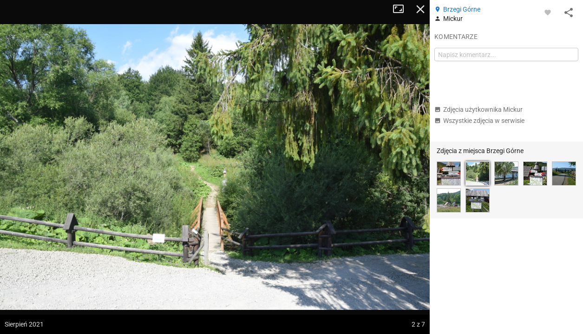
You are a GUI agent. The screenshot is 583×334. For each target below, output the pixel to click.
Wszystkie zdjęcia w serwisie (479, 120)
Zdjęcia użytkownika (478, 109)
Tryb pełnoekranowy (402, 9)
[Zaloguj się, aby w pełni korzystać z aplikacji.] (547, 12)
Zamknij (420, 9)
